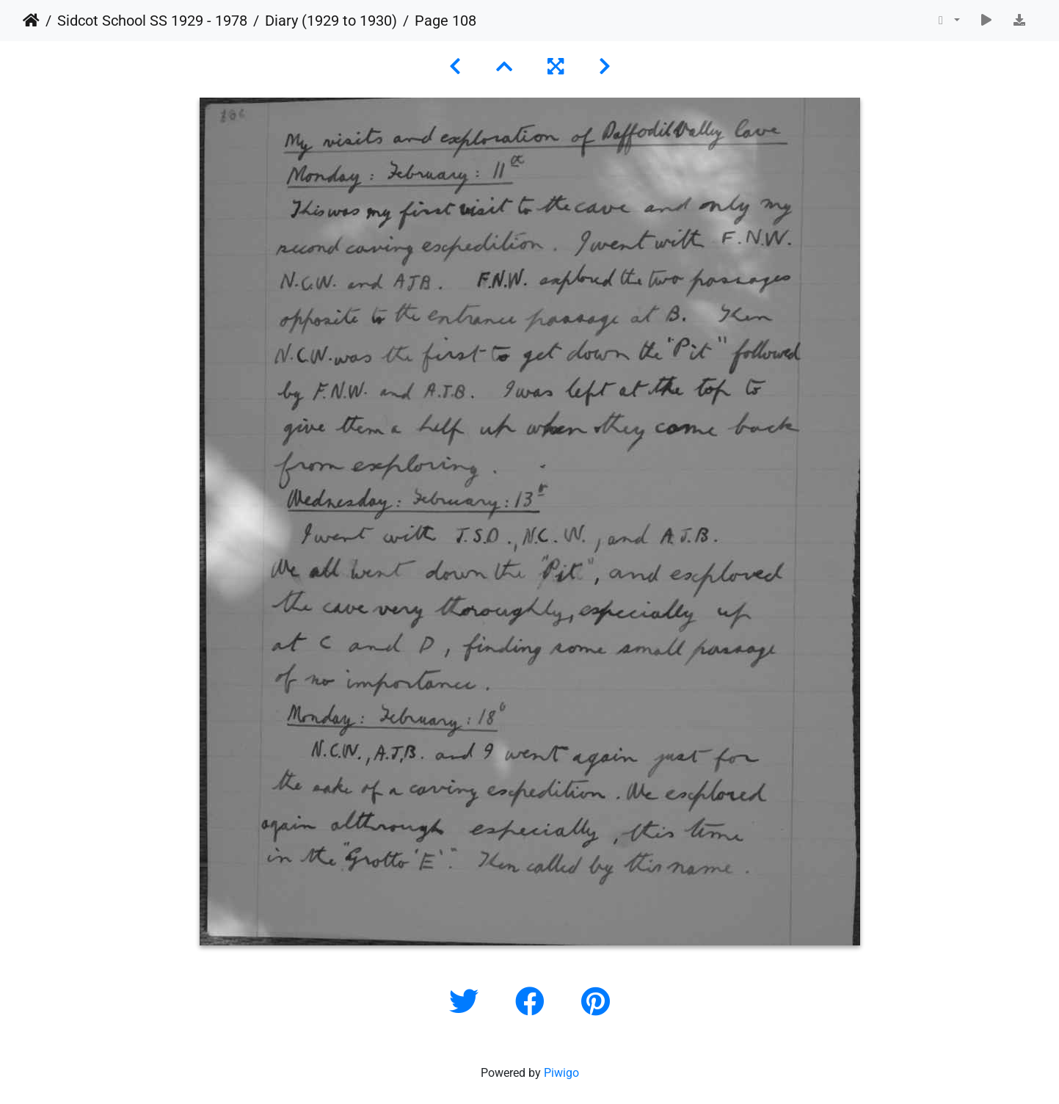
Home (31, 21)
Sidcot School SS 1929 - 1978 (152, 20)
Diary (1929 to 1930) (331, 20)
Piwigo (561, 1073)
